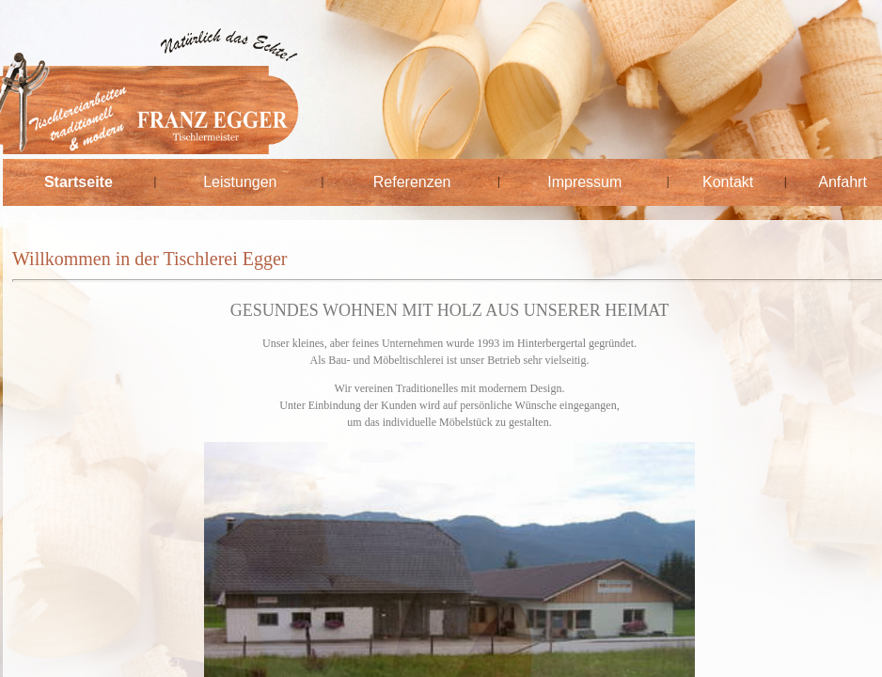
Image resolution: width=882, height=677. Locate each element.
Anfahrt (842, 182)
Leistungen (239, 182)
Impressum (584, 182)
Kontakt (727, 182)
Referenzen (412, 182)
